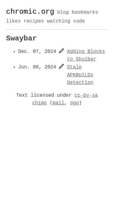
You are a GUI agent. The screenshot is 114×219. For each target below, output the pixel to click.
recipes (34, 21)
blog (63, 12)
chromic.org (30, 12)
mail (58, 103)
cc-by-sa (86, 95)
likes (13, 21)
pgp (74, 103)
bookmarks (85, 12)
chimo (39, 103)
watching (58, 21)
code (79, 21)
